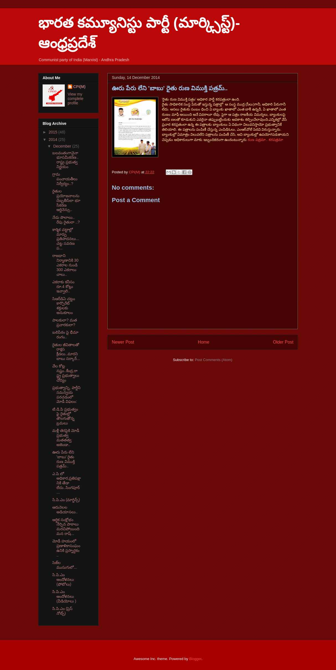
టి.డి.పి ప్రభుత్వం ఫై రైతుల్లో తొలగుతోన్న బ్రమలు (65, 416)
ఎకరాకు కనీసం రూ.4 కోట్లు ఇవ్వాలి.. (63, 286)
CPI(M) (79, 86)
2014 (53, 139)
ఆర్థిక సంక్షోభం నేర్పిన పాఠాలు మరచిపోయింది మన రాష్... (65, 526)
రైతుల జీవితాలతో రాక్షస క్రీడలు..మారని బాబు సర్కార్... (66, 351)
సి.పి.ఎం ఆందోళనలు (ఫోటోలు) (63, 579)
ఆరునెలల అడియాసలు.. (65, 509)
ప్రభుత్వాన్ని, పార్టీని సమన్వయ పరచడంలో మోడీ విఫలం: (66, 394)
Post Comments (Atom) (213, 360)
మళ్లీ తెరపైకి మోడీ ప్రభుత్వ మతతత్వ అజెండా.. (65, 437)
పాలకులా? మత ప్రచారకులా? (64, 322)
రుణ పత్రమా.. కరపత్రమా (265, 140)
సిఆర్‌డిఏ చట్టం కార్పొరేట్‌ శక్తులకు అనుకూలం (63, 306)
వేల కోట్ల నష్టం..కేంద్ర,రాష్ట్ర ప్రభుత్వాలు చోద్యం (65, 373)
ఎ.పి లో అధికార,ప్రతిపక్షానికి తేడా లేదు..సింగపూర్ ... (66, 482)
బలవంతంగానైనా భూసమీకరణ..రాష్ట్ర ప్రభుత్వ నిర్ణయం (65, 160)
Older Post (283, 342)
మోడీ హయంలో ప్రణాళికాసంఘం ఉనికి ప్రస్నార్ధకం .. (66, 548)
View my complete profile (76, 98)
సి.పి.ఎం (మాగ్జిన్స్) (66, 500)
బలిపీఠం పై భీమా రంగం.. (65, 334)
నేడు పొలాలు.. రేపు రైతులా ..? (66, 219)
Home (204, 342)
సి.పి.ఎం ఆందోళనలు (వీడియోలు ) (64, 596)
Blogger (195, 659)
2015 (53, 132)
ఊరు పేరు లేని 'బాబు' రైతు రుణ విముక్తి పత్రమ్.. (63, 459)
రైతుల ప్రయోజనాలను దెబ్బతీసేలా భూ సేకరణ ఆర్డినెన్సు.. (66, 200)
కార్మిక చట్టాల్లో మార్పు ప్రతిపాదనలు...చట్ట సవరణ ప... (65, 238)
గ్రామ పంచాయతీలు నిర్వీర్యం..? (64, 179)
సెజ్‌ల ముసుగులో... (64, 565)
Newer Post (123, 342)
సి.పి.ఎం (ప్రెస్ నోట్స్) (62, 610)
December (62, 146)
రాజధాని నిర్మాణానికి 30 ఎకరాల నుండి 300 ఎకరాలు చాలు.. (65, 264)
